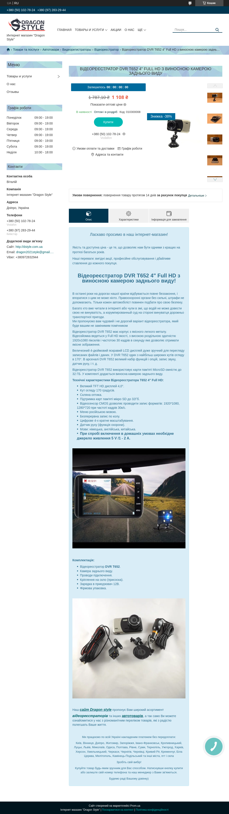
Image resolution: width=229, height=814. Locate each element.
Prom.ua (135, 805)
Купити (108, 122)
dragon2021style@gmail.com (35, 252)
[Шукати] (217, 30)
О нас (129, 30)
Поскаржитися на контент (117, 809)
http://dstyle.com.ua (29, 247)
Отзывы (13, 92)
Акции (116, 30)
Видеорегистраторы (76, 49)
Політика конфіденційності (152, 809)
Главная (64, 30)
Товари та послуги (26, 49)
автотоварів (132, 716)
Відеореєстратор (106, 49)
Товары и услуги (89, 30)
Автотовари (50, 49)
